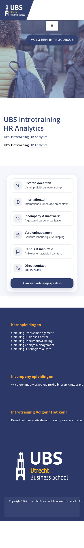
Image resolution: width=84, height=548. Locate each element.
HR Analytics (38, 145)
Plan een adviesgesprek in (42, 283)
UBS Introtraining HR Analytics (25, 137)
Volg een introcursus (52, 39)
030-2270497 (33, 270)
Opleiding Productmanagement (32, 333)
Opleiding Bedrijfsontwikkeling (31, 341)
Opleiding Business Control (29, 337)
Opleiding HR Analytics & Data (31, 349)
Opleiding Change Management (32, 345)
